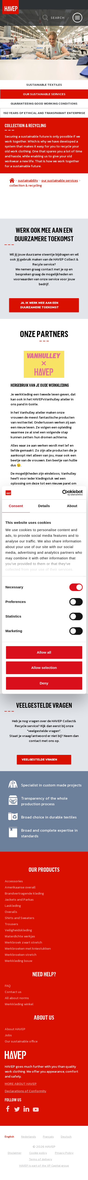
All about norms (17, 998)
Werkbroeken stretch (20, 954)
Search (58, 17)
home (12, 180)
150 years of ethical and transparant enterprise (44, 113)
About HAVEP (15, 1029)
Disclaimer (14, 1153)
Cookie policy (38, 1153)
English (9, 1137)
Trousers (11, 924)
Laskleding (13, 905)
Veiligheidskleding (18, 930)
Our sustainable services (44, 94)
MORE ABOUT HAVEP (21, 1083)
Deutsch (66, 1137)
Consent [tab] (16, 506)
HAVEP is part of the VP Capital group (44, 1166)
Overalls (11, 911)
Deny (44, 683)
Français (48, 1137)
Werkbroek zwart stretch (23, 942)
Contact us (13, 991)
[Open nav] (77, 18)
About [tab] (72, 506)
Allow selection (44, 668)
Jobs (8, 1035)
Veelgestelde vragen (39, 759)
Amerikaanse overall (20, 887)
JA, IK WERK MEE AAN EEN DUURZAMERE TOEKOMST (39, 305)
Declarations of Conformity (25, 1091)
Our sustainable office (21, 1041)
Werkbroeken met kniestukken (28, 948)
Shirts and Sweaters (19, 918)
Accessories (14, 881)
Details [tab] (44, 506)
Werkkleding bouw (18, 960)
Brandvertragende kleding (24, 893)
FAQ (8, 985)
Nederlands (28, 1137)
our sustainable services (59, 180)
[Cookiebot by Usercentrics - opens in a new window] (63, 493)
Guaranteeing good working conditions (44, 103)
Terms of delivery (40, 1159)
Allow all (44, 652)
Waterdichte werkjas (20, 936)
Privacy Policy (64, 1153)
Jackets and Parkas (19, 899)
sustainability (28, 180)
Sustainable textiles (44, 84)
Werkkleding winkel (19, 1004)
